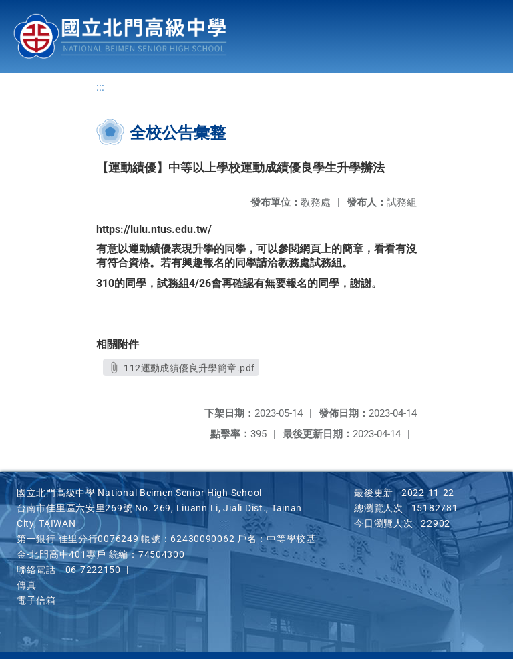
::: (100, 87)
